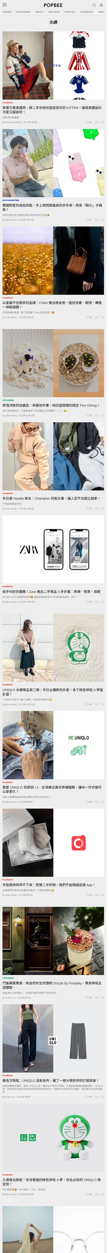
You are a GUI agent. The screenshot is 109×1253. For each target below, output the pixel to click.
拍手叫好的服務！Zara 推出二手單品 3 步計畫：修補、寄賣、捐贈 (51, 592)
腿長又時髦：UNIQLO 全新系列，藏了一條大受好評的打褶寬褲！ (50, 1080)
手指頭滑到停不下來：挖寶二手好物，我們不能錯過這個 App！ (49, 885)
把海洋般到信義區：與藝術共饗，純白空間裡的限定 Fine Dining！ (51, 405)
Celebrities (86, 12)
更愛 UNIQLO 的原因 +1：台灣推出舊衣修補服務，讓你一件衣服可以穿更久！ (52, 790)
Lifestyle (69, 12)
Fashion (6, 12)
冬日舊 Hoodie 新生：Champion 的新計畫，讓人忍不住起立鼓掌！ (51, 498)
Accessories (23, 12)
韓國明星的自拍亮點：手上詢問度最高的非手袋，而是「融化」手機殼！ (52, 208)
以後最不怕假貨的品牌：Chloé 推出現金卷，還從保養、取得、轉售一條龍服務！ (52, 305)
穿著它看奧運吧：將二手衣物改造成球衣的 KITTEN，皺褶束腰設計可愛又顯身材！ (52, 110)
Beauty (40, 12)
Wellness (54, 12)
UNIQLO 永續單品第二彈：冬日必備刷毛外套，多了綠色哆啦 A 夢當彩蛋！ (52, 692)
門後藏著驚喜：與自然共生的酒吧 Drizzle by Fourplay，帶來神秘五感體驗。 (52, 985)
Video (101, 12)
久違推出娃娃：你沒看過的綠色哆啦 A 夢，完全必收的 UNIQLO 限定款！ (51, 1182)
